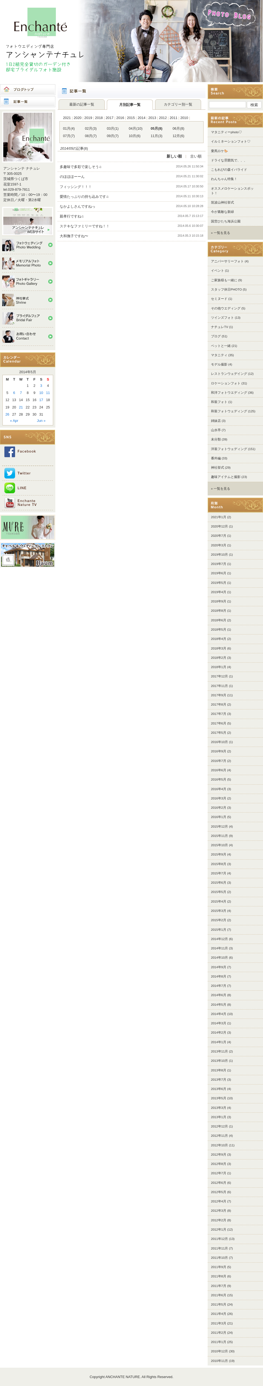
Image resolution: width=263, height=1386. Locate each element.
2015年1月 (218, 929)
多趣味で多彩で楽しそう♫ (81, 167)
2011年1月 (218, 1342)
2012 (163, 118)
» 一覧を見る (220, 232)
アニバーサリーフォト (227, 261)
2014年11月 (219, 948)
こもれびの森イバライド (229, 169)
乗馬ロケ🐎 (219, 151)
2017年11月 (219, 686)
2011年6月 (218, 1295)
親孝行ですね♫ (72, 216)
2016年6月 (218, 770)
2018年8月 (218, 610)
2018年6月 (218, 620)
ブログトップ (27, 89)
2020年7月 (218, 535)
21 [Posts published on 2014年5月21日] (21, 407)
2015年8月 (218, 864)
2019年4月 (218, 592)
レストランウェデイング (229, 373)
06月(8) (178, 128)
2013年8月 (218, 1070)
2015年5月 (218, 892)
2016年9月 (218, 751)
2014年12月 (219, 939)
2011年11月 (219, 1248)
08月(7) (91, 136)
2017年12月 (219, 676)
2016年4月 (218, 789)
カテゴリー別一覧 (178, 104)
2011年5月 (218, 1304)
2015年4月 (218, 901)
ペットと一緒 (221, 345)
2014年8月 (218, 976)
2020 (77, 118)
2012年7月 (218, 1173)
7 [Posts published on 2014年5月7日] (21, 393)
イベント (217, 270)
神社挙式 (217, 467)
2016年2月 (218, 807)
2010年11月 (219, 1360)
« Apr (14, 421)
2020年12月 (219, 526)
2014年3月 (218, 1023)
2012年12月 (219, 1126)
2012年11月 (219, 1135)
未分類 (216, 439)
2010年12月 (219, 1351)
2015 (131, 118)
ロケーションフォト (226, 383)
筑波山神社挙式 (222, 202)
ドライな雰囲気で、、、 (229, 160)
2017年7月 (218, 713)
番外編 (216, 458)
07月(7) (69, 136)
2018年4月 (218, 638)
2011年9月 (218, 1267)
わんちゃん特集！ (224, 179)
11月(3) (156, 136)
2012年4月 (218, 1201)
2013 (152, 118)
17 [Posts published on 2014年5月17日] (41, 400)
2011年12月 (219, 1238)
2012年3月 (218, 1210)
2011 (173, 118)
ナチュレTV (219, 327)
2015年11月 (219, 835)
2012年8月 (218, 1163)
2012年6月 (218, 1182)
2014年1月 (218, 1042)
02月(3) (91, 128)
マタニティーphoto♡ (226, 132)
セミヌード (219, 298)
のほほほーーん (72, 177)
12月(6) (178, 136)
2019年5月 (218, 582)
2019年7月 (218, 564)
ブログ (216, 336)
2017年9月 (218, 695)
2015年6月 (218, 882)
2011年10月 (219, 1257)
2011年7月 (218, 1286)
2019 (88, 118)
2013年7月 (218, 1079)
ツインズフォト (222, 317)
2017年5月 (218, 732)
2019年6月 (218, 573)
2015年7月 (218, 873)
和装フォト (219, 402)
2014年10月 (219, 957)
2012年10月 (219, 1145)
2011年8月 (218, 1276)
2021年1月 (218, 517)
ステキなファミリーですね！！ (85, 226)
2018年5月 (218, 629)
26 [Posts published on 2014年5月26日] (7, 414)
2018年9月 (218, 601)
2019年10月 (219, 554)
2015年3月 (218, 910)
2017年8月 (218, 704)
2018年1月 (218, 667)
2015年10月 (219, 845)
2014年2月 (218, 1032)
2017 (109, 118)
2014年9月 (218, 967)
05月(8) (156, 128)
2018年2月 (218, 657)
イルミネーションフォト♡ (230, 141)
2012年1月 (218, 1229)
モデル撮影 (219, 364)
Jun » (41, 421)
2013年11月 (219, 1051)
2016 (120, 118)
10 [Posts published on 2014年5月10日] (41, 393)
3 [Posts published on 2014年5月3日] (41, 386)
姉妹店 (216, 420)
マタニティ (219, 355)
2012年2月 (218, 1220)
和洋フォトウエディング (229, 392)
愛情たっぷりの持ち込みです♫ (84, 197)
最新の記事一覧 (81, 104)
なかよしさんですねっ (77, 206)
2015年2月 (218, 920)
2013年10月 (219, 1060)
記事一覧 (27, 101)
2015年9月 (218, 854)
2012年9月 (218, 1154)
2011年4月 (218, 1313)
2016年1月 (218, 817)
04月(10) (135, 128)
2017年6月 (218, 723)
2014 (141, 118)
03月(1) (113, 128)
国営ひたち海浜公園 (226, 221)
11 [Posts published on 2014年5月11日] (48, 393)
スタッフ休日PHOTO (226, 289)
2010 (184, 118)
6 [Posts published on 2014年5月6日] (14, 393)
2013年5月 (218, 1098)
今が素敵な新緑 (222, 211)
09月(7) (113, 136)
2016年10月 (219, 742)
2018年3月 (218, 648)
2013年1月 (218, 1117)
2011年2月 (218, 1332)
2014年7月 (218, 985)
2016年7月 (218, 760)
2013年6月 (218, 1089)
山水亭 (216, 430)
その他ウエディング (226, 308)
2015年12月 (219, 826)
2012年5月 (218, 1192)
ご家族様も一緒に (224, 280)
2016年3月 (218, 798)
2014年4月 (218, 1014)
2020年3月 (218, 545)
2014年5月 (218, 1004)
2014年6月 (218, 995)
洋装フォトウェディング (229, 449)
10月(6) (135, 136)
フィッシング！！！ (76, 187)
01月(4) (69, 128)
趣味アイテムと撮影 (226, 477)
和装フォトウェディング (229, 411)
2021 (67, 118)
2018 (99, 118)
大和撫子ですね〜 (77, 236)
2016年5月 (218, 779)
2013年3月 (218, 1107)
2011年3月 (218, 1323)
